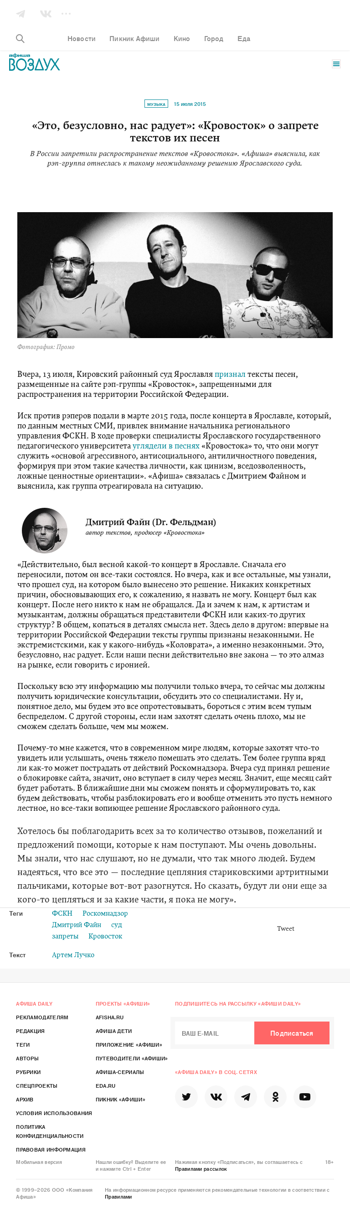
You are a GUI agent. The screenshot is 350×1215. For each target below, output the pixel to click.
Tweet (285, 929)
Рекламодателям (42, 1017)
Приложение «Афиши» (129, 1044)
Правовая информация (51, 1149)
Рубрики (28, 1072)
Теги (23, 1044)
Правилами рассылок (201, 1168)
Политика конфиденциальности (49, 1131)
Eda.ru (106, 1085)
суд (116, 925)
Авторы (27, 1058)
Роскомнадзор (105, 914)
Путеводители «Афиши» (132, 1058)
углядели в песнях (166, 446)
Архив (25, 1099)
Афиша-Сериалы (120, 1072)
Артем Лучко (73, 955)
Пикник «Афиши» (120, 1099)
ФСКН (62, 914)
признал (230, 375)
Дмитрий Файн (76, 925)
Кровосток (105, 936)
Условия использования (54, 1113)
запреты (65, 936)
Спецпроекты (36, 1085)
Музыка (156, 104)
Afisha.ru (110, 1017)
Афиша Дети (114, 1030)
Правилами (118, 1196)
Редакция (30, 1030)
